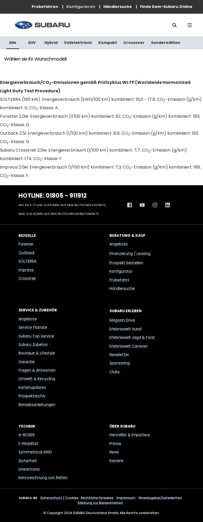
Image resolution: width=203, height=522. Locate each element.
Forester (26, 244)
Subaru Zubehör (33, 344)
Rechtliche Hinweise (97, 498)
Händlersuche (122, 288)
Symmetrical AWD (35, 452)
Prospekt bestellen (126, 262)
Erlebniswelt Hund (125, 329)
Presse (115, 443)
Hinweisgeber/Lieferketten (160, 498)
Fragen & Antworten (37, 370)
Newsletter (119, 354)
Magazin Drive (122, 320)
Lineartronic (29, 469)
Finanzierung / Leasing (129, 253)
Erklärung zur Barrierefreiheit (100, 503)
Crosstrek (27, 278)
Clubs (114, 371)
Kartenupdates (32, 387)
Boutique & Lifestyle (37, 353)
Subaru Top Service (36, 336)
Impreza (26, 270)
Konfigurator (120, 271)
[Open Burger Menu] (189, 25)
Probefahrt (119, 280)
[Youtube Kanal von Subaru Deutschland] (142, 205)
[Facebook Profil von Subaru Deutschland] (131, 205)
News (114, 452)
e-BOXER (27, 434)
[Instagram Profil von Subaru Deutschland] (155, 205)
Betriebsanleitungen (37, 404)
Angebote (118, 244)
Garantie (27, 361)
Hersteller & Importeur (129, 434)
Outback (27, 252)
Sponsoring (119, 363)
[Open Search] (174, 25)
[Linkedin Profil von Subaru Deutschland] (165, 205)
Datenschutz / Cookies (59, 498)
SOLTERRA (27, 261)
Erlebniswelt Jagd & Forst (132, 337)
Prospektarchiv (32, 395)
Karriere (116, 460)
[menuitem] (45, 6)
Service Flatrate (33, 327)
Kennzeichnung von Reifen (43, 477)
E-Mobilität (28, 443)
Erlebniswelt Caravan (128, 346)
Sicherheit (28, 460)
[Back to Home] (42, 25)
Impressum (126, 498)
